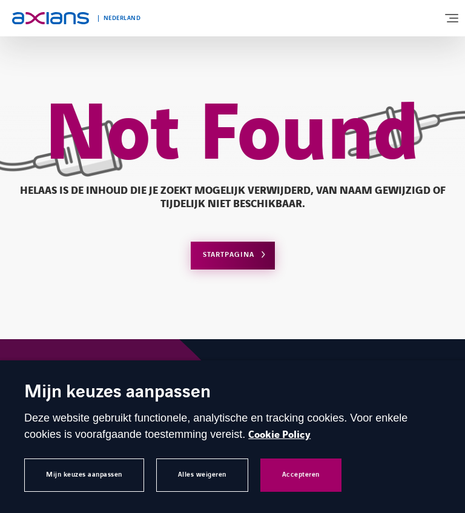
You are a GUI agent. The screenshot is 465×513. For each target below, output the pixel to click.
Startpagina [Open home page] (228, 255)
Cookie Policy (279, 435)
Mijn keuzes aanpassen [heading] (117, 393)
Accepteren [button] (301, 474)
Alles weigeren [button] (202, 474)
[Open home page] (50, 18)
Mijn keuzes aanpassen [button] (84, 474)
